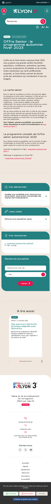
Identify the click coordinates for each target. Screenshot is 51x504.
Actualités (25, 463)
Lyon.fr (8, 2)
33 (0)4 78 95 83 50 (25, 422)
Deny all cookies (27, 494)
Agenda (25, 466)
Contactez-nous (25, 429)
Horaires (25, 404)
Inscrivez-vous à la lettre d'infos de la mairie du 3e (25, 436)
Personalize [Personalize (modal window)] (42, 493)
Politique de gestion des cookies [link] (25, 499)
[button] (37, 27)
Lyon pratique (43, 2)
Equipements (25, 469)
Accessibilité (25, 479)
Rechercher (12, 21)
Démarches (25, 473)
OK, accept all (11, 494)
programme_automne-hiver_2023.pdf (18, 158)
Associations (25, 476)
